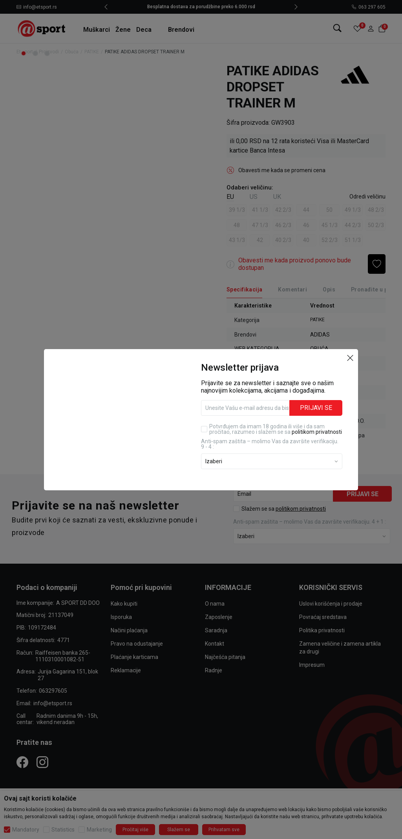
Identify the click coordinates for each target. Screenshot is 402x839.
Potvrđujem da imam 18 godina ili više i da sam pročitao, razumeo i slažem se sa (275, 429)
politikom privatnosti (317, 432)
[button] (350, 357)
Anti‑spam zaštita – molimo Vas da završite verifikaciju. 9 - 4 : (269, 444)
